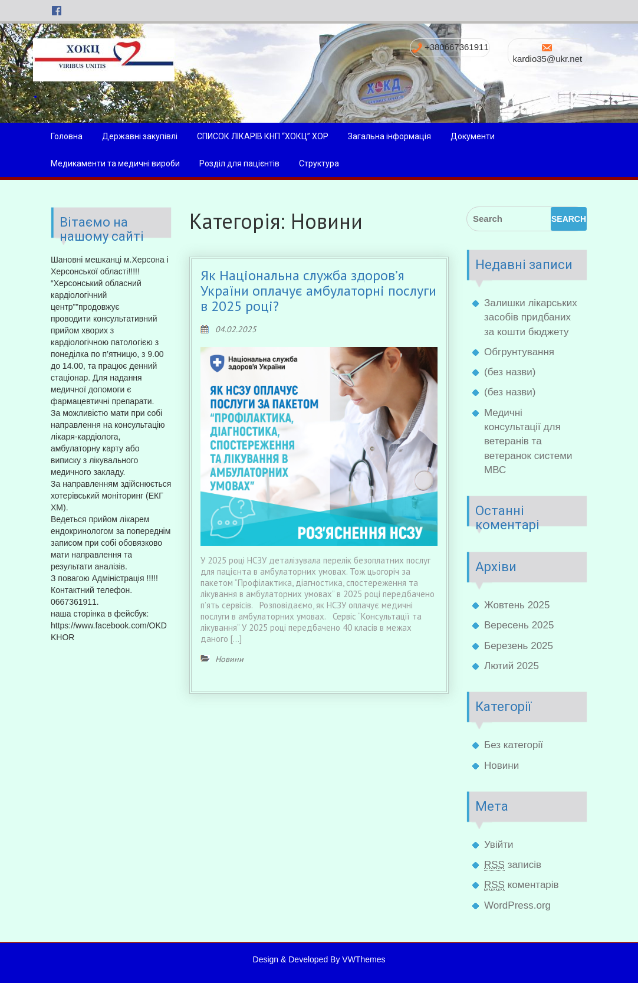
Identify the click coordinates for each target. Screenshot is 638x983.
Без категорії (513, 745)
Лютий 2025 (511, 665)
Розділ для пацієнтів (239, 163)
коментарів (521, 885)
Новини (501, 765)
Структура (319, 163)
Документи (472, 136)
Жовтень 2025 (517, 605)
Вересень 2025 (519, 625)
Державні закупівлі (139, 136)
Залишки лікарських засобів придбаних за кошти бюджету (530, 317)
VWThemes (363, 959)
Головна (67, 136)
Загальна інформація (389, 136)
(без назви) (509, 372)
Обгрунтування (519, 352)
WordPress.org (517, 905)
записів (512, 865)
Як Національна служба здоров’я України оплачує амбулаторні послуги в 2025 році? (318, 291)
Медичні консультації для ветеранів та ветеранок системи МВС (528, 441)
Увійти (498, 844)
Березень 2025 (518, 645)
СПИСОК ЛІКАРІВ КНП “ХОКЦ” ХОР (262, 136)
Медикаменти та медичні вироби (115, 163)
